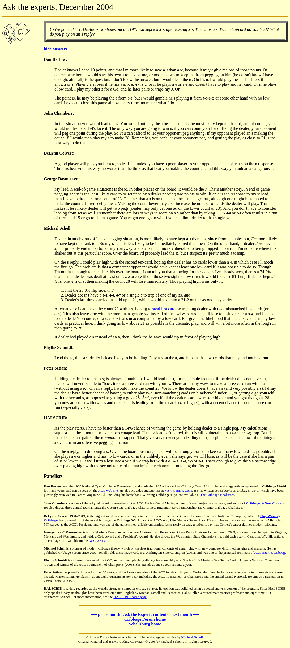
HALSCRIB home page (129, 597)
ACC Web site (108, 490)
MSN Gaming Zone (178, 490)
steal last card (164, 309)
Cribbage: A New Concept (265, 503)
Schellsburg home (145, 624)
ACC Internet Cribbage (270, 553)
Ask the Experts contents (145, 614)
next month (185, 614)
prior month (105, 614)
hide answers (55, 49)
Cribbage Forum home (145, 619)
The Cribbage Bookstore (217, 495)
